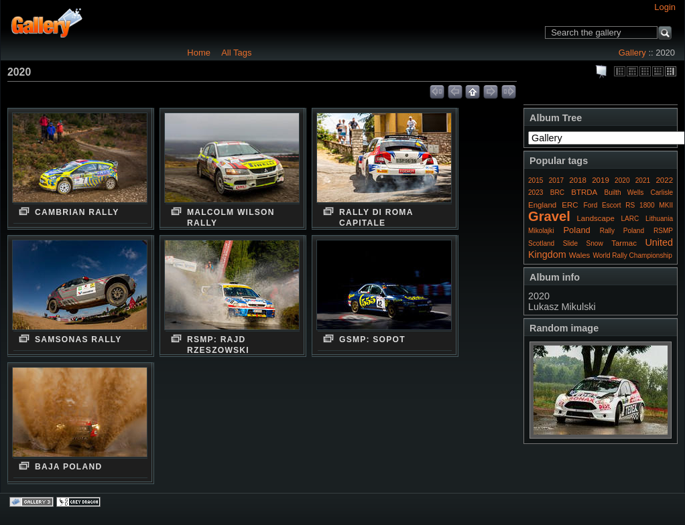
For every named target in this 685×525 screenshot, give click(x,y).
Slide (570, 243)
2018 (577, 180)
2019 (600, 180)
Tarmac (624, 243)
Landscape (595, 218)
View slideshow (602, 71)
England (542, 205)
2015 (535, 180)
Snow (594, 243)
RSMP (663, 230)
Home (198, 53)
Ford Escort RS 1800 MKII (628, 205)
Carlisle (661, 192)
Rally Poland (622, 230)
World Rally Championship (632, 255)
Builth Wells (623, 192)
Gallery (632, 53)
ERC (570, 205)
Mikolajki (541, 230)
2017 (556, 180)
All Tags (236, 53)
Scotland (541, 243)
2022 (664, 180)
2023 (535, 192)
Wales (579, 255)
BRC (557, 192)
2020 (622, 180)
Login (665, 7)
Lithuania (659, 218)
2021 (642, 180)
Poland (576, 230)
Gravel (549, 216)
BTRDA (584, 192)
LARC (630, 218)
